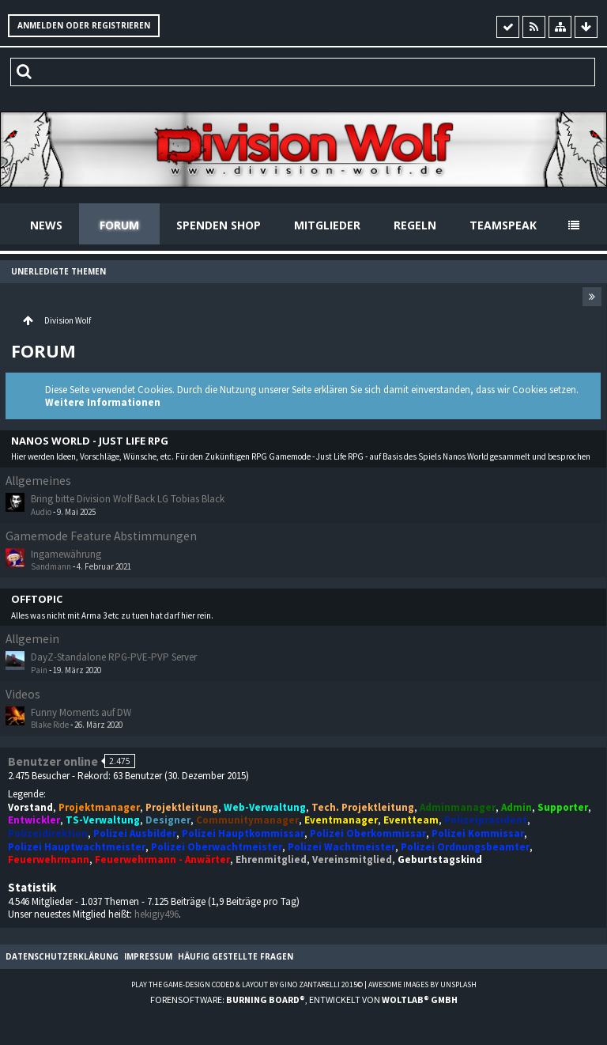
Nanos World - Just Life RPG (89, 441)
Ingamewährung (66, 554)
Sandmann (51, 566)
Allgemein (32, 638)
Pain (39, 670)
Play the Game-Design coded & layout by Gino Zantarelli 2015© (247, 984)
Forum (119, 225)
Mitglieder (327, 225)
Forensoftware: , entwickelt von (304, 999)
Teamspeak (503, 225)
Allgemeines (38, 480)
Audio (41, 511)
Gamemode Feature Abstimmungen (101, 535)
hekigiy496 (156, 914)
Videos (23, 694)
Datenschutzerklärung (62, 956)
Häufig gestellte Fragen (235, 956)
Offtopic (36, 599)
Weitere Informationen (102, 402)
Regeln (415, 225)
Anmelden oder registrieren (83, 25)
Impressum (148, 956)
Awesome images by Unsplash (422, 984)
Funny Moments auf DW (81, 712)
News (46, 225)
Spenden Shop (218, 225)
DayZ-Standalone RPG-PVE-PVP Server (114, 657)
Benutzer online (53, 761)
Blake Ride (50, 724)
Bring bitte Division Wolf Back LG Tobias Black (127, 498)
